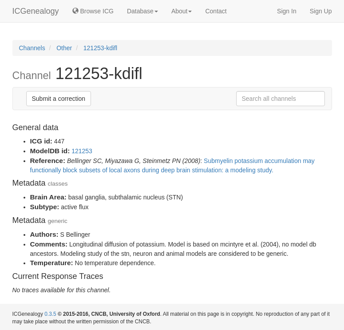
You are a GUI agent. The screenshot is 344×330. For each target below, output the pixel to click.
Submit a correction (59, 98)
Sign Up (321, 11)
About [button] (181, 11)
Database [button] (142, 11)
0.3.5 (50, 314)
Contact (215, 11)
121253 (81, 151)
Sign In (287, 11)
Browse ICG (93, 11)
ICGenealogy (35, 11)
